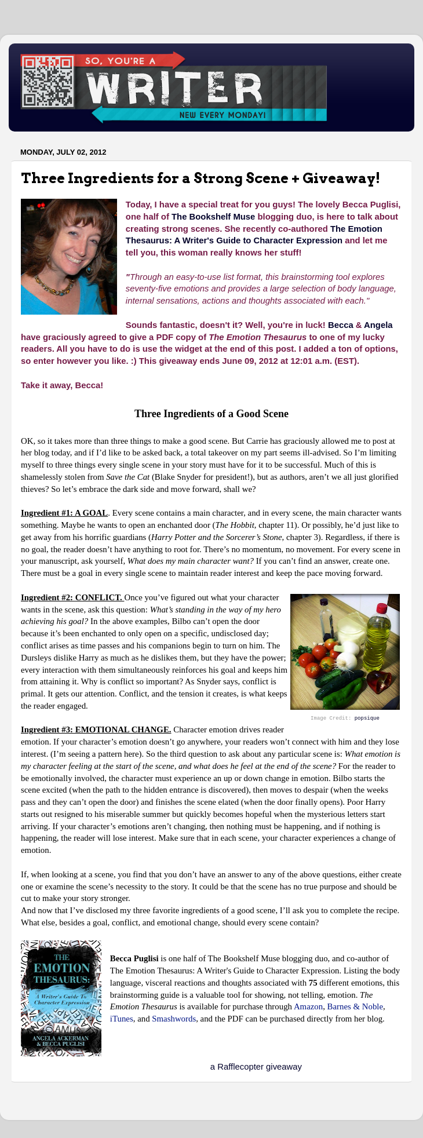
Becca (340, 325)
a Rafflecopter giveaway (256, 1066)
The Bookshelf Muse (213, 216)
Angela (378, 325)
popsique (367, 718)
